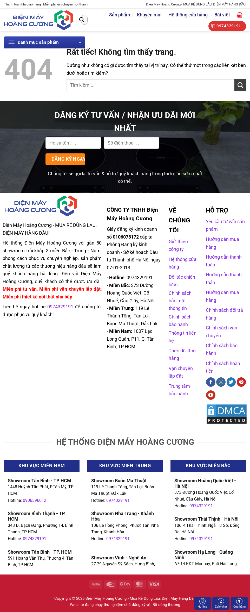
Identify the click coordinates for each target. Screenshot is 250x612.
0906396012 (34, 500)
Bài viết (222, 14)
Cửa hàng (239, 603)
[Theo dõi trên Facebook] (210, 382)
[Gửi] (82, 20)
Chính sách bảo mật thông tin (180, 300)
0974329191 (34, 538)
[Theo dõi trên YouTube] (210, 395)
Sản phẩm (119, 14)
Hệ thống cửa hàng (188, 14)
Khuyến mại (149, 14)
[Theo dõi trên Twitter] (231, 382)
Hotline (202, 603)
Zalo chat (221, 603)
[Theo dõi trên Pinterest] (241, 382)
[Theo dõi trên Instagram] (221, 382)
